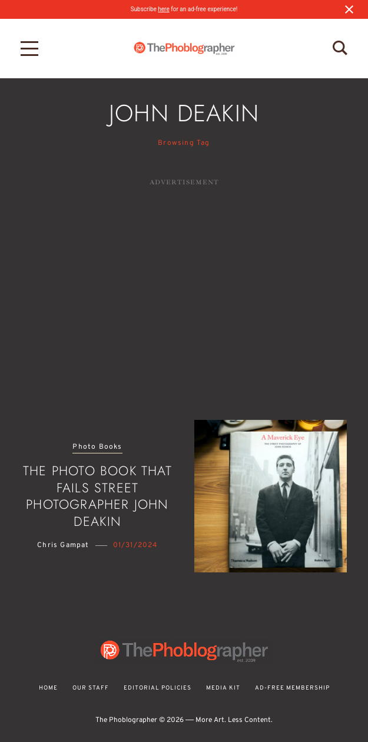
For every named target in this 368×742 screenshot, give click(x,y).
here (163, 9)
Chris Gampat (63, 545)
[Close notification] (349, 9)
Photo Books (97, 447)
